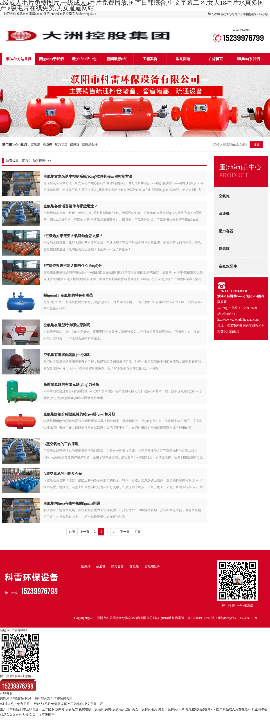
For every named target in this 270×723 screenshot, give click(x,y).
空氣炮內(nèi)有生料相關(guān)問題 (71, 503)
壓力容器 (61, 144)
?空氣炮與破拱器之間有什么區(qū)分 (72, 265)
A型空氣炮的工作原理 (61, 444)
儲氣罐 (74, 144)
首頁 (25, 160)
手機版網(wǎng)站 (255, 14)
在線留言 (216, 59)
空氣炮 (35, 144)
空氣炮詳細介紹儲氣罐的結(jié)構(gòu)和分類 (79, 414)
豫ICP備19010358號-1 (202, 618)
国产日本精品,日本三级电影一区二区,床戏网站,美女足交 (39, 709)
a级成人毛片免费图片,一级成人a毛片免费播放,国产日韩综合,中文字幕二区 (51, 704)
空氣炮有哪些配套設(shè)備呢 (66, 355)
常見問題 (183, 59)
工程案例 (150, 59)
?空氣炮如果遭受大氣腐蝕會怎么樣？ (73, 236)
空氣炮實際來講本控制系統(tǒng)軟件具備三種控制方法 (87, 176)
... (114, 531)
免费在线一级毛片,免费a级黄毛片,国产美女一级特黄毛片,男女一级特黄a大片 (132, 709)
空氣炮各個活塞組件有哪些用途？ (70, 206)
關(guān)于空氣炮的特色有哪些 (68, 295)
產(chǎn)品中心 (84, 59)
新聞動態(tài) (117, 59)
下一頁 (125, 531)
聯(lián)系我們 (248, 59)
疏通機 (47, 144)
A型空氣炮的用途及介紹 (62, 474)
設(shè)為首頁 (231, 14)
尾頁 (137, 531)
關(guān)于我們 (51, 59)
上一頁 (84, 531)
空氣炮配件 (90, 144)
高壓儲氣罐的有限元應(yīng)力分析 (71, 384)
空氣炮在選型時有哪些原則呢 (66, 325)
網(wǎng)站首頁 (18, 59)
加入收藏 (214, 14)
